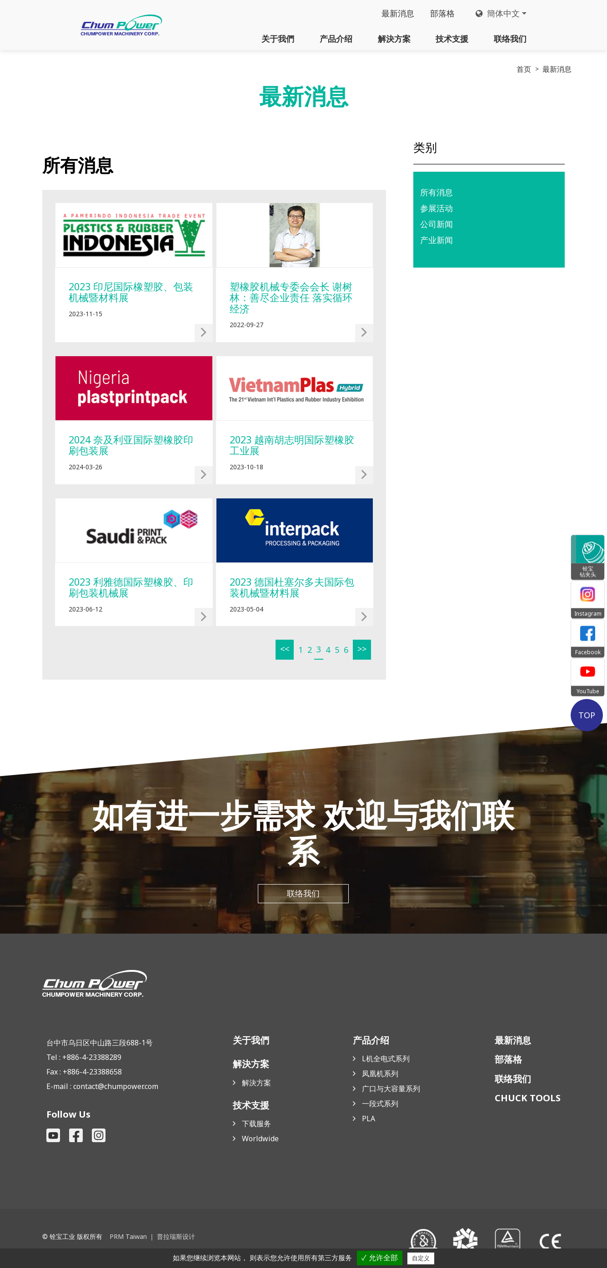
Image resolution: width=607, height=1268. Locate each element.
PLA (368, 1121)
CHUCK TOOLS (528, 1100)
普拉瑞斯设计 (175, 1239)
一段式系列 (380, 1106)
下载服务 (256, 1126)
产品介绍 (336, 38)
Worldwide (260, 1141)
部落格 (442, 13)
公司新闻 (436, 224)
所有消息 (436, 192)
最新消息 (397, 13)
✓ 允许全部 (379, 1258)
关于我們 (277, 38)
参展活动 (436, 208)
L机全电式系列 (386, 1061)
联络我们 (510, 38)
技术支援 (452, 38)
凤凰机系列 (380, 1076)
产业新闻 (436, 240)
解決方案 (394, 38)
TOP (587, 715)
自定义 (421, 1258)
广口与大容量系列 (391, 1091)
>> (361, 650)
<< (283, 650)
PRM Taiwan (128, 1239)
